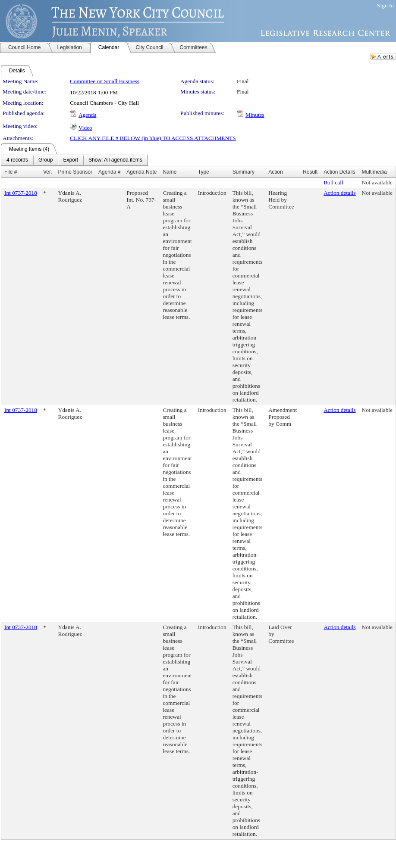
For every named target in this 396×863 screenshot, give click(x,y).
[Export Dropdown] (70, 160)
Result (310, 172)
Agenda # (109, 172)
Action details (339, 193)
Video (85, 128)
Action (275, 172)
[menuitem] (17, 160)
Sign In (385, 5)
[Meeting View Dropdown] (115, 160)
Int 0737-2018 (20, 193)
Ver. (47, 172)
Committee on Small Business (104, 81)
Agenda (87, 115)
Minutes (254, 115)
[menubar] (74, 160)
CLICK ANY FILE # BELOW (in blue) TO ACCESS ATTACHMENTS (153, 138)
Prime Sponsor (75, 172)
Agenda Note (141, 172)
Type (203, 172)
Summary (244, 172)
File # (10, 172)
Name (169, 172)
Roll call (333, 182)
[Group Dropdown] (45, 160)
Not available (377, 182)
